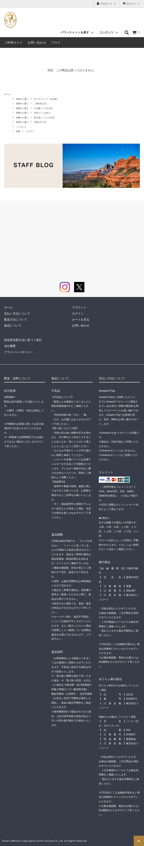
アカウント (106, 3)
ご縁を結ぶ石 (40, 103)
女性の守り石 (40, 122)
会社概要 (10, 346)
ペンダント (21, 127)
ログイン (131, 3)
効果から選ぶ (22, 103)
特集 (18, 131)
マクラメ (30, 131)
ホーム (7, 94)
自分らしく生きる (42, 113)
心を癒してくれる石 (43, 108)
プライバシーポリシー (18, 352)
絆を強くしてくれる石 (44, 117)
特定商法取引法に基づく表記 (23, 340)
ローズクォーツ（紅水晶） (46, 99)
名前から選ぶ (22, 99)
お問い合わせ (37, 42)
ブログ (55, 42)
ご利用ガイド (13, 42)
